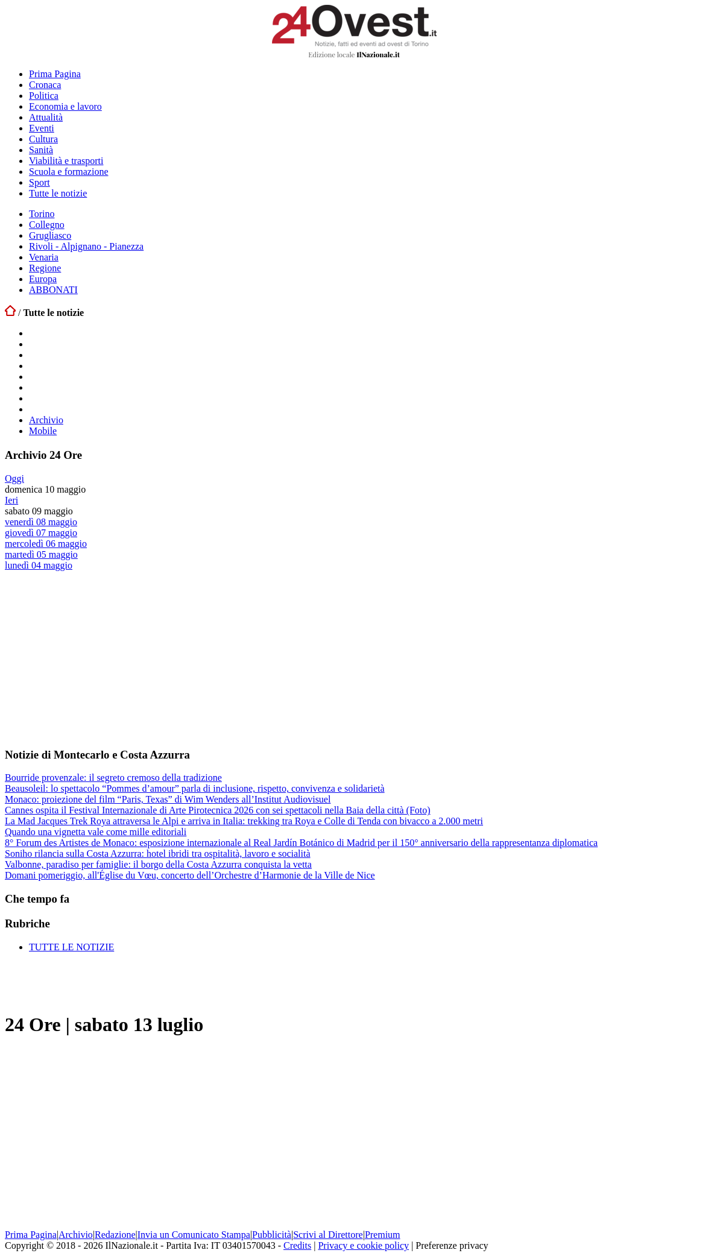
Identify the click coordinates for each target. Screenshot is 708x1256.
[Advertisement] (95, 658)
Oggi (14, 478)
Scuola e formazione (69, 171)
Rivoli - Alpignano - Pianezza (86, 246)
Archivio (46, 420)
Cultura (43, 139)
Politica (43, 95)
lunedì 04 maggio (38, 565)
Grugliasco (50, 235)
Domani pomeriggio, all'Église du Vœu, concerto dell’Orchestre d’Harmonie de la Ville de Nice (190, 875)
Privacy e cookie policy (363, 1245)
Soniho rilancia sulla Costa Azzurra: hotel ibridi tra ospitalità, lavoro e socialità (158, 853)
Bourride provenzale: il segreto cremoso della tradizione (113, 777)
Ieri (11, 500)
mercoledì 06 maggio (46, 543)
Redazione (115, 1234)
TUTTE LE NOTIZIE (71, 947)
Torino (41, 214)
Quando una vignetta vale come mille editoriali (95, 832)
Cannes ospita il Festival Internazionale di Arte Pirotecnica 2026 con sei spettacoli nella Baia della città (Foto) (218, 810)
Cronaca (45, 85)
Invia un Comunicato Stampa (193, 1234)
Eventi (41, 128)
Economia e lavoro (65, 106)
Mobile (43, 431)
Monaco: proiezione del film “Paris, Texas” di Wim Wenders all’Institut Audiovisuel (167, 799)
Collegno (47, 224)
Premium (382, 1234)
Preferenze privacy (452, 1245)
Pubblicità (271, 1234)
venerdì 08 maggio (41, 522)
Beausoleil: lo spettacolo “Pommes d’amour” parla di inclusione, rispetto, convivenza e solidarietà (195, 788)
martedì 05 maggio (41, 554)
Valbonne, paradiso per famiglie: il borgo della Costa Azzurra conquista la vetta (158, 864)
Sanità (41, 150)
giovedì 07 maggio (41, 533)
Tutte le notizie (58, 193)
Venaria (43, 257)
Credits (297, 1245)
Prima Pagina (55, 74)
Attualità (46, 117)
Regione (45, 268)
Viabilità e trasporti (66, 161)
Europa (43, 279)
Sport (39, 182)
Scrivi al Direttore (328, 1234)
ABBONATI (53, 290)
